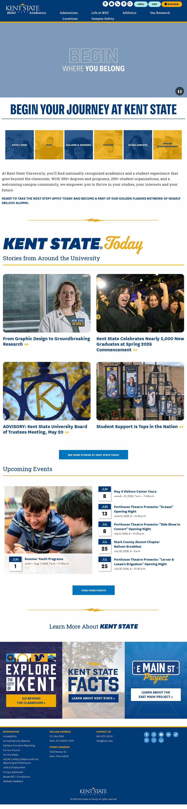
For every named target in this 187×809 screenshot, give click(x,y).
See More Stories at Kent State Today (93, 455)
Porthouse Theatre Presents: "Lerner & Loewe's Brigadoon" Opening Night (144, 561)
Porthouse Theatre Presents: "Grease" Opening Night (143, 508)
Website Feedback (13, 781)
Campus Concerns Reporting (19, 745)
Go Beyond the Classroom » (31, 700)
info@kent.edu (104, 741)
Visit (154, 4)
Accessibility (10, 736)
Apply (141, 4)
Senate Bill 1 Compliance (16, 776)
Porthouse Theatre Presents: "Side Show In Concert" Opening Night (147, 526)
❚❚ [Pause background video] (179, 91)
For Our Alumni (11, 750)
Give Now (172, 4)
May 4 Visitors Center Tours (135, 491)
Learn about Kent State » (93, 697)
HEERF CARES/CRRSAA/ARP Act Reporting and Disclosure (21, 761)
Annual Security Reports (16, 741)
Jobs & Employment (14, 767)
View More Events (93, 590)
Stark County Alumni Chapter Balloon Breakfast (137, 543)
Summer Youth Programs (44, 558)
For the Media (10, 755)
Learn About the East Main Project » (156, 694)
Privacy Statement (13, 772)
